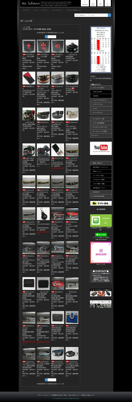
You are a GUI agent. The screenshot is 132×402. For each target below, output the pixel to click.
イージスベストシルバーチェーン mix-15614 (72, 192)
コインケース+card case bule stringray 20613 (71, 327)
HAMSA (95, 96)
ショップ (35, 10)
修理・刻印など (97, 163)
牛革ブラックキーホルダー (43, 224)
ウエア (94, 108)
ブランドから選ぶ (98, 88)
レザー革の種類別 (98, 123)
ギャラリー (95, 135)
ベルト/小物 (28, 21)
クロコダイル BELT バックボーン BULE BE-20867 (57, 363)
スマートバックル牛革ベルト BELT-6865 (57, 124)
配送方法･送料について (88, 395)
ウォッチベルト (97, 112)
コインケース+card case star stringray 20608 (57, 327)
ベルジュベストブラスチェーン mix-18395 (28, 192)
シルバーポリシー (57, 10)
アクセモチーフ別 (98, 119)
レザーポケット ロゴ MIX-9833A (57, 56)
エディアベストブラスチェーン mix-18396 (43, 192)
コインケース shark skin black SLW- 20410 (42, 294)
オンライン (44, 10)
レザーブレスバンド (43, 158)
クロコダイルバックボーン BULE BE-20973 (43, 363)
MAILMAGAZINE (98, 196)
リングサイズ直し (98, 175)
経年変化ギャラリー (99, 188)
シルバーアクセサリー (99, 100)
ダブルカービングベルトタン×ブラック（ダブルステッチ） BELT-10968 (43, 90)
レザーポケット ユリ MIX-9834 (43, 56)
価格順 (44, 29)
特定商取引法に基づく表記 (59, 395)
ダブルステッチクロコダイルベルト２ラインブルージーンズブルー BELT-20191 (57, 260)
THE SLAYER (97, 92)
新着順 (49, 29)
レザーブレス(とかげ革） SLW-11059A (28, 160)
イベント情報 (101, 69)
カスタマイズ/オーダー (100, 127)
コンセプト (26, 10)
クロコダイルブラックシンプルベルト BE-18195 (72, 258)
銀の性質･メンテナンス (100, 167)
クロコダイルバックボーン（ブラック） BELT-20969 (28, 363)
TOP (21, 21)
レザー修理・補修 (98, 184)
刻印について (97, 171)
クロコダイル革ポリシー (73, 10)
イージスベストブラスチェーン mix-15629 (71, 160)
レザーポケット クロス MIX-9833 (28, 56)
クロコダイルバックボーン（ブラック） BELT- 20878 (72, 363)
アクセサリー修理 (98, 179)
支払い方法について (74, 395)
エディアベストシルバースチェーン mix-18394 (57, 192)
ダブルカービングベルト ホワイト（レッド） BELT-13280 (71, 126)
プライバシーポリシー (43, 395)
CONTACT (96, 192)
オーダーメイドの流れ (99, 131)
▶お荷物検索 (101, 209)
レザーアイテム (97, 104)
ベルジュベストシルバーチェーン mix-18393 (28, 224)
